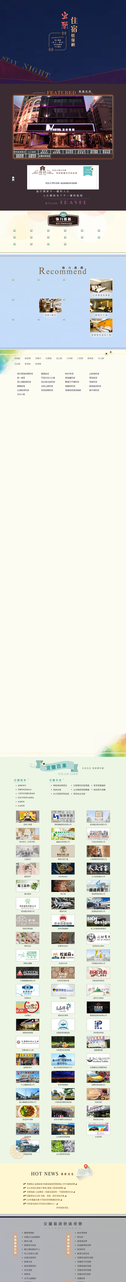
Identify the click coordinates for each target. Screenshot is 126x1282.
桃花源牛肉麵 (99, 790)
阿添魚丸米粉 (79, 794)
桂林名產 (57, 790)
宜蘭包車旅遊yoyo (25, 790)
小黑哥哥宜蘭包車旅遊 (26, 793)
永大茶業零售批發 (61, 794)
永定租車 (21, 806)
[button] (21, 123)
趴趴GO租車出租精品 (26, 798)
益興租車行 (22, 785)
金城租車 (21, 802)
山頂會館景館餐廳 (81, 790)
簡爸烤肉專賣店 (60, 785)
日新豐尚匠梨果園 (81, 785)
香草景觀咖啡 (99, 785)
